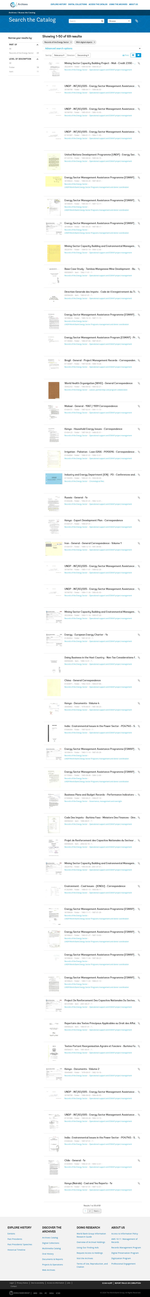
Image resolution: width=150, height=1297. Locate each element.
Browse (119, 20)
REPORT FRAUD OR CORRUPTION (128, 1283)
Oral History (48, 1253)
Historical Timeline (16, 1249)
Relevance (59, 55)
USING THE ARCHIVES (118, 4)
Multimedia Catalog (51, 1248)
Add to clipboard (139, 63)
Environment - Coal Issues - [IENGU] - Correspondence (94, 886)
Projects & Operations (52, 1264)
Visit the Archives (85, 1258)
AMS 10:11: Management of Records (124, 1240)
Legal (12, 1283)
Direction (71, 55)
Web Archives (48, 1270)
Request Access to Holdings (90, 1253)
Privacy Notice (22, 1283)
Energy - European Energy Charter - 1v (86, 635)
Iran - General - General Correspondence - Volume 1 (93, 543)
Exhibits (11, 1233)
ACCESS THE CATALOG (98, 4)
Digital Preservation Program (125, 1253)
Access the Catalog (26, 12)
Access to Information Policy (124, 1233)
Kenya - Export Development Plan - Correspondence (93, 520)
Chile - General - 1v (74, 1160)
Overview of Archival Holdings (91, 1242)
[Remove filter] (71, 42)
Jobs (68, 1283)
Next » (96, 1211)
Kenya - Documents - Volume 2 (81, 1069)
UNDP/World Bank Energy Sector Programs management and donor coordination (96, 187)
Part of (13, 44)
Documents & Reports (52, 1259)
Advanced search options (58, 48)
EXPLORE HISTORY (58, 4)
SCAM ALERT (107, 1283)
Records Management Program (126, 1247)
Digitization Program (121, 1258)
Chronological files (96, 481)
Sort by (48, 55)
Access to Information (55, 1283)
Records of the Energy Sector (21, 53)
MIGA (51, 1293)
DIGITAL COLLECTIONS (77, 4)
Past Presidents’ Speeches (20, 1244)
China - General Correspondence (82, 680)
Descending (83, 55)
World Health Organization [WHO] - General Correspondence (98, 383)
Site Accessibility (37, 1283)
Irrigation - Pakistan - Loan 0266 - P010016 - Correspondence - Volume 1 (105, 452)
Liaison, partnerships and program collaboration (108, 390)
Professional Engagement (123, 1263)
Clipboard (138, 20)
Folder (11, 67)
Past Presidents (15, 1239)
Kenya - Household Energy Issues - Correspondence (93, 429)
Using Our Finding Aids (88, 1247)
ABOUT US (133, 4)
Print (126, 55)
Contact (14, 1286)
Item (10, 71)
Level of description (20, 59)
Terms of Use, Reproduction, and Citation (92, 1265)
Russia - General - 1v (76, 498)
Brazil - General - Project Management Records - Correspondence (101, 360)
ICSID (58, 1293)
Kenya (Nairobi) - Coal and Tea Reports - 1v (88, 1183)
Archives (23, 4)
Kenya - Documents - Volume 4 (81, 703)
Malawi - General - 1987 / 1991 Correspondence (91, 406)
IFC (46, 1293)
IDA (40, 1293)
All (10, 49)
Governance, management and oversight (105, 801)
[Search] (86, 20)
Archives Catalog (50, 1237)
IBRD (35, 1293)
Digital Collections (50, 1243)
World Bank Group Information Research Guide (91, 1235)
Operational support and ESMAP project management (110, 70)
